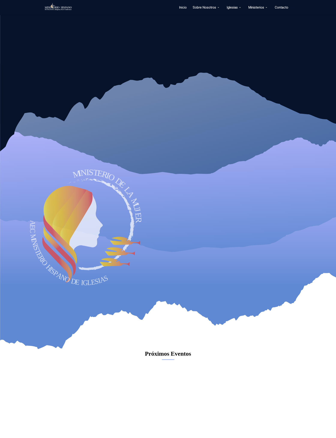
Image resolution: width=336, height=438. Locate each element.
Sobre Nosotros (204, 7)
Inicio (183, 7)
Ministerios (256, 7)
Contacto (281, 7)
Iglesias (232, 7)
